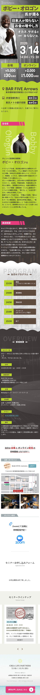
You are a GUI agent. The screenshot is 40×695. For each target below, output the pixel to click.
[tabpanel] (20, 624)
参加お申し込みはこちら (17, 689)
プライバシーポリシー (20, 673)
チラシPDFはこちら (11, 415)
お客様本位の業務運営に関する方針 (20, 678)
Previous (17, 649)
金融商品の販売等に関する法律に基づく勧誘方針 (20, 675)
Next (22, 649)
